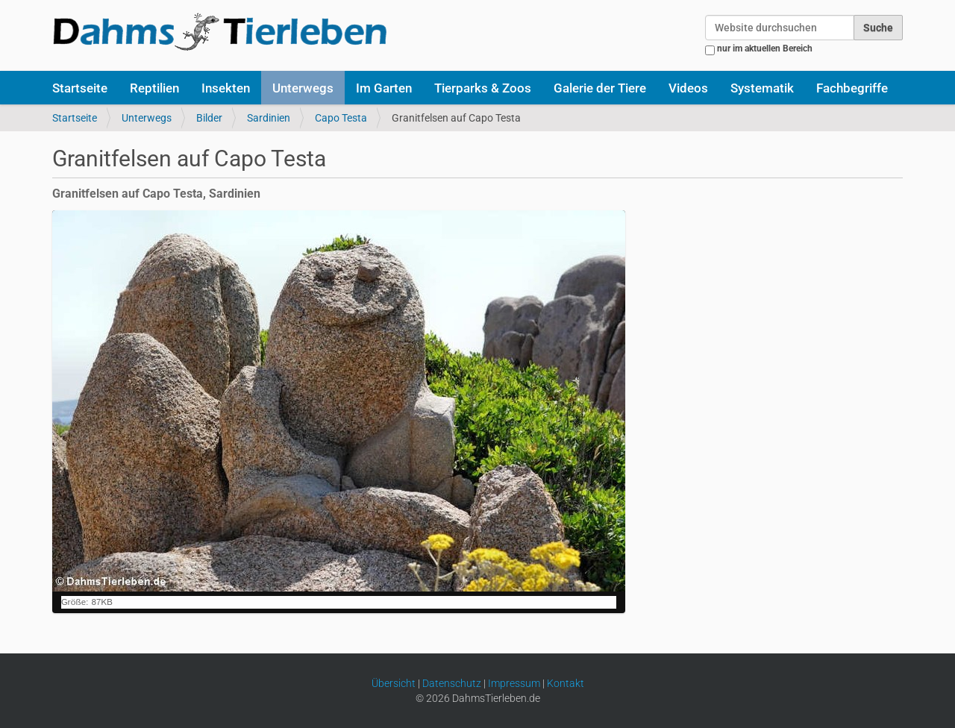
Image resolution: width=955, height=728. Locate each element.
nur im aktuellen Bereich (764, 48)
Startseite (79, 88)
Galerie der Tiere (600, 88)
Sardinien (268, 118)
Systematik (762, 88)
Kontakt (565, 683)
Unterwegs (303, 88)
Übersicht (394, 683)
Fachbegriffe (852, 88)
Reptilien (154, 88)
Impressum (514, 683)
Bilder (209, 118)
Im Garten (384, 88)
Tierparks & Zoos (482, 88)
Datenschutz (451, 683)
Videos (688, 88)
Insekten (225, 88)
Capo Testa (341, 118)
